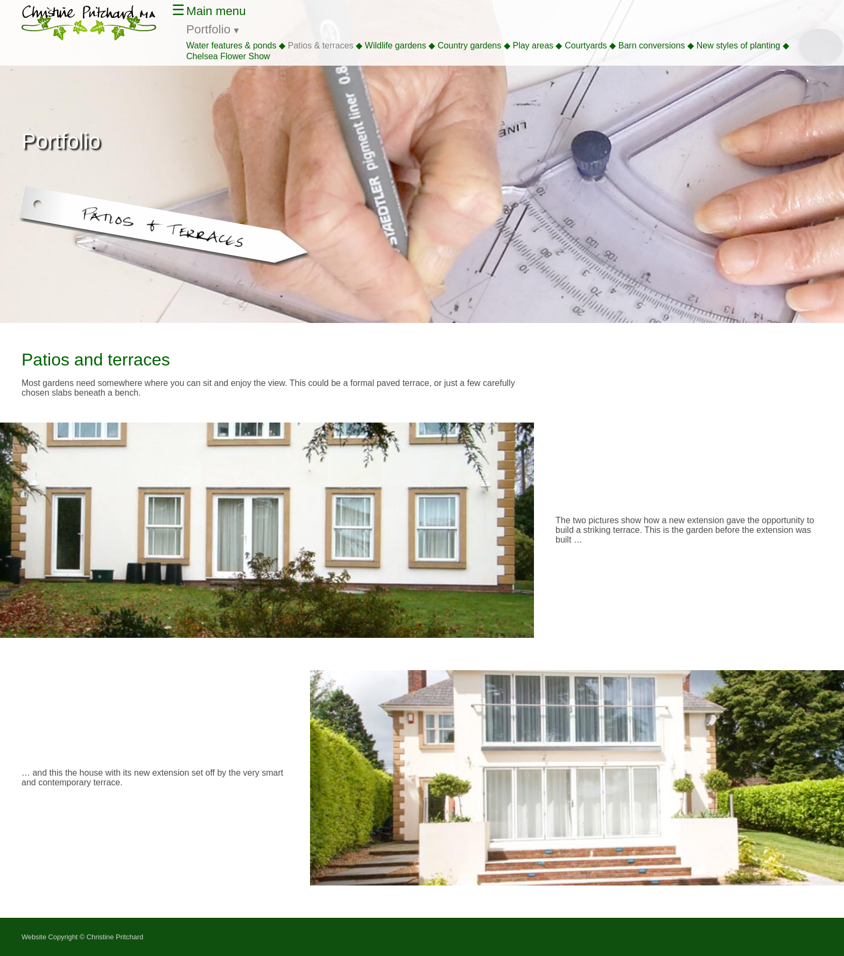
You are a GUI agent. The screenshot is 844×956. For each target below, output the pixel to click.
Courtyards (586, 45)
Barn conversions (651, 45)
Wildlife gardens (395, 45)
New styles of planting (738, 45)
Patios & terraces (321, 45)
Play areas (532, 45)
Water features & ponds (231, 45)
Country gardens (469, 45)
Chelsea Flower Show (228, 56)
